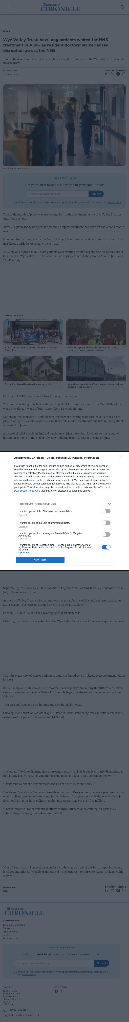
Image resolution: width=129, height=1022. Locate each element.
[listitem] (64, 504)
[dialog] (64, 511)
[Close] (122, 458)
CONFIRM (40, 560)
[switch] (106, 511)
